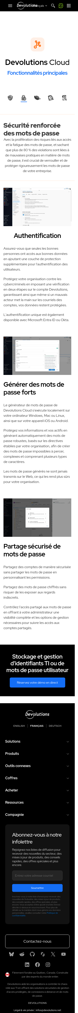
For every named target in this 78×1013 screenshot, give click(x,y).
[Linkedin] (27, 964)
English (19, 726)
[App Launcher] (69, 5)
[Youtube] (63, 954)
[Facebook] (37, 964)
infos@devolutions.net (48, 1010)
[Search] (53, 5)
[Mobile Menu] (10, 5)
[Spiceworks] (42, 954)
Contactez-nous (37, 941)
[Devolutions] (27, 5)
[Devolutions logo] (37, 714)
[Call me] (61, 5)
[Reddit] (21, 954)
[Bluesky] (11, 954)
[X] (53, 954)
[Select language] (40, 5)
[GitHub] (32, 954)
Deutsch (55, 726)
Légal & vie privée (24, 1010)
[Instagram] (47, 964)
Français (37, 726)
